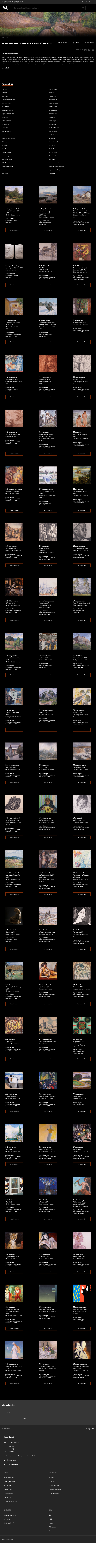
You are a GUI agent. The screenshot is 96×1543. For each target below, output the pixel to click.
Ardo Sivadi (52, 138)
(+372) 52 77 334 (19, 2)
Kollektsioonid (8, 1493)
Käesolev (52, 1478)
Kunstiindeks (53, 1531)
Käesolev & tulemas (10, 1515)
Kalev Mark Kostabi (7, 166)
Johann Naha (53, 106)
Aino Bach (5, 96)
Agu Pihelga (52, 121)
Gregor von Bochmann (8, 99)
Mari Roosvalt (53, 131)
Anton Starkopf (53, 142)
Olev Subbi (52, 145)
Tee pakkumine (14, 230)
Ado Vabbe (52, 159)
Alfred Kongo (5, 156)
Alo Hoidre (5, 128)
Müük (50, 1519)
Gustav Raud (52, 124)
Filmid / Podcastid (55, 1489)
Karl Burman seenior (7, 110)
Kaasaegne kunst (9, 1482)
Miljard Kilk (5, 145)
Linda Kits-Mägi (6, 152)
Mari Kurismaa (53, 89)
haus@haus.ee (90, 2)
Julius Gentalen (6, 121)
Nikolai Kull (5, 173)
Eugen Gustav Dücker (8, 113)
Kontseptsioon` (9, 1523)
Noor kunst (7, 1486)
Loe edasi (5, 68)
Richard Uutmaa (53, 156)
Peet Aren (4, 89)
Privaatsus (52, 1527)
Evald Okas (52, 117)
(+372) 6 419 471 (8, 2)
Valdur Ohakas (53, 113)
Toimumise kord (54, 1493)
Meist (51, 1523)
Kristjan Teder (53, 152)
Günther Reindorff (54, 128)
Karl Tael (51, 149)
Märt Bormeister (6, 103)
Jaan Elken (5, 117)
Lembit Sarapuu (53, 135)
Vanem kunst (8, 1489)
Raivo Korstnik (6, 163)
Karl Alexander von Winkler (56, 166)
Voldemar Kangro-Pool (8, 138)
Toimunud (52, 1482)
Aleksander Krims (7, 170)
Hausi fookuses (9, 1478)
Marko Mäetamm (54, 103)
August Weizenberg (54, 170)
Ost (50, 1515)
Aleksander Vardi (54, 163)
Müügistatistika (54, 1486)
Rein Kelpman (6, 142)
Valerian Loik (52, 96)
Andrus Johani (6, 135)
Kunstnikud (7, 1497)
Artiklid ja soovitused (10, 1501)
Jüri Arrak (4, 92)
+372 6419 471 (12, 1464)
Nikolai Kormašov (7, 159)
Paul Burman (5, 106)
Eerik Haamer (5, 124)
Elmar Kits (4, 149)
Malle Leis (51, 92)
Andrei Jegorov (6, 131)
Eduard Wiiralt (53, 173)
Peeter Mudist (53, 99)
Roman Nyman (53, 110)
